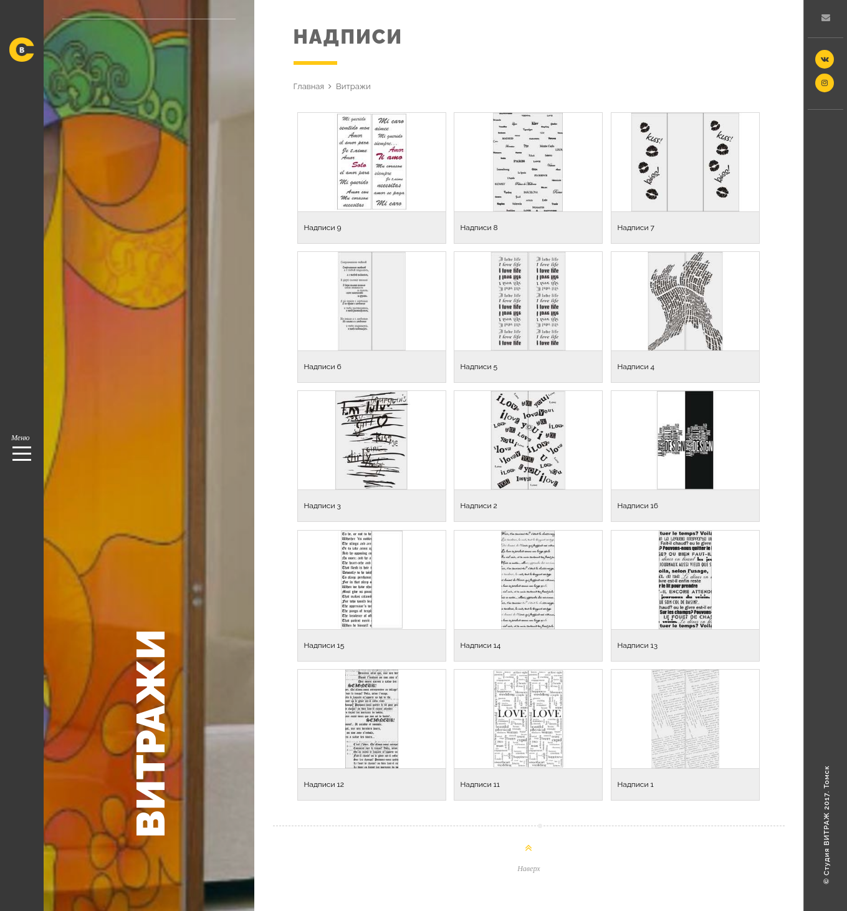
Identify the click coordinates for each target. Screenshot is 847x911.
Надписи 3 (322, 505)
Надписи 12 (324, 784)
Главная (309, 86)
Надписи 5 (479, 366)
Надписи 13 (638, 645)
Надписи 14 (481, 645)
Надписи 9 (323, 227)
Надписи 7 (636, 227)
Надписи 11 (480, 784)
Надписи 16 (638, 505)
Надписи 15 (324, 645)
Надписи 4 (636, 366)
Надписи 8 (479, 227)
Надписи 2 (479, 505)
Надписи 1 (636, 784)
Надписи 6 (323, 366)
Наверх (528, 868)
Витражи (353, 86)
